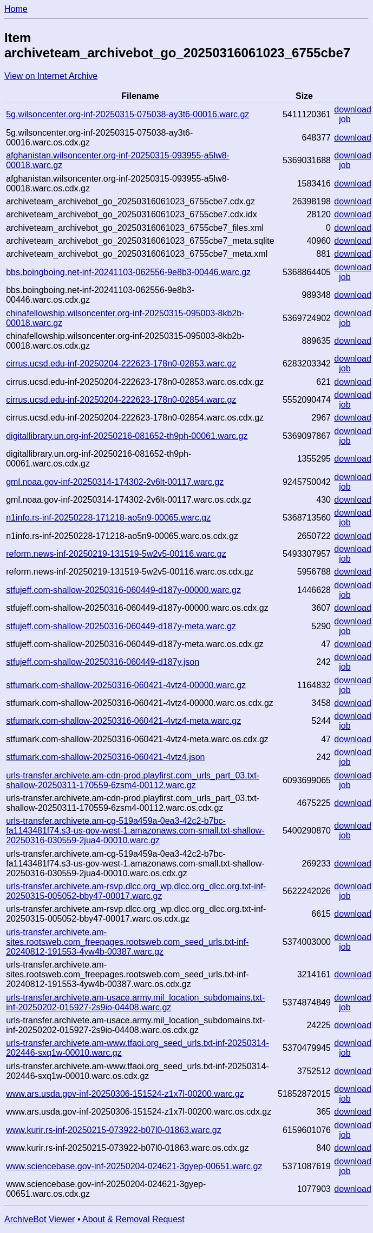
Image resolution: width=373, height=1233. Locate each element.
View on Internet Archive (50, 76)
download (352, 109)
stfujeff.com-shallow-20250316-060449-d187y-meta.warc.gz (121, 626)
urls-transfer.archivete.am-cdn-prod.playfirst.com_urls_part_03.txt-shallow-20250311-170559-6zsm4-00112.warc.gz (132, 780)
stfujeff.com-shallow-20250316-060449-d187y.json (102, 662)
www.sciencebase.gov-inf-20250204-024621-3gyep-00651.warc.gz (134, 1166)
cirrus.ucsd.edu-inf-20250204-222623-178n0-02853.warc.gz (121, 363)
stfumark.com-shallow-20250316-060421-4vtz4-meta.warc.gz (123, 720)
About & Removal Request (133, 1219)
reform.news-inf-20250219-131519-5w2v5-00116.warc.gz (116, 553)
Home (16, 9)
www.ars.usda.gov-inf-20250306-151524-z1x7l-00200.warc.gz (125, 1093)
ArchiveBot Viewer (39, 1219)
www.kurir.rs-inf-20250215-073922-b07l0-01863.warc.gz (113, 1130)
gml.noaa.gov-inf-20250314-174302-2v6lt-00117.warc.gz (115, 481)
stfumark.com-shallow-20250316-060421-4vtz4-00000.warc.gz (126, 685)
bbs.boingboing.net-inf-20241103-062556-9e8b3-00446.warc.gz (128, 272)
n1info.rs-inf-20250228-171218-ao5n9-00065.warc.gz (108, 517)
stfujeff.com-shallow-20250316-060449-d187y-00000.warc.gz (123, 590)
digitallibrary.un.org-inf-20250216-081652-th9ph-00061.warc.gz (126, 436)
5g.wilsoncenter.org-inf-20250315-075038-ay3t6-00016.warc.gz (127, 114)
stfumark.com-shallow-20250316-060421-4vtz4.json (105, 757)
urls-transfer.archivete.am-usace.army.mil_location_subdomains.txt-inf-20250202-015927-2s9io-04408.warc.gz (135, 1002)
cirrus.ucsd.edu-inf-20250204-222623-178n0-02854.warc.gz (121, 399)
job (344, 119)
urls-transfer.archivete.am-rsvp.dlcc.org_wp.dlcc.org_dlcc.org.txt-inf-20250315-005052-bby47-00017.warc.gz (136, 891)
